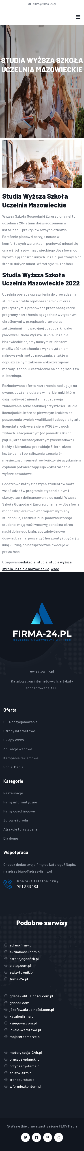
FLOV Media (68, 1126)
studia (42, 562)
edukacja (28, 562)
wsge (55, 569)
